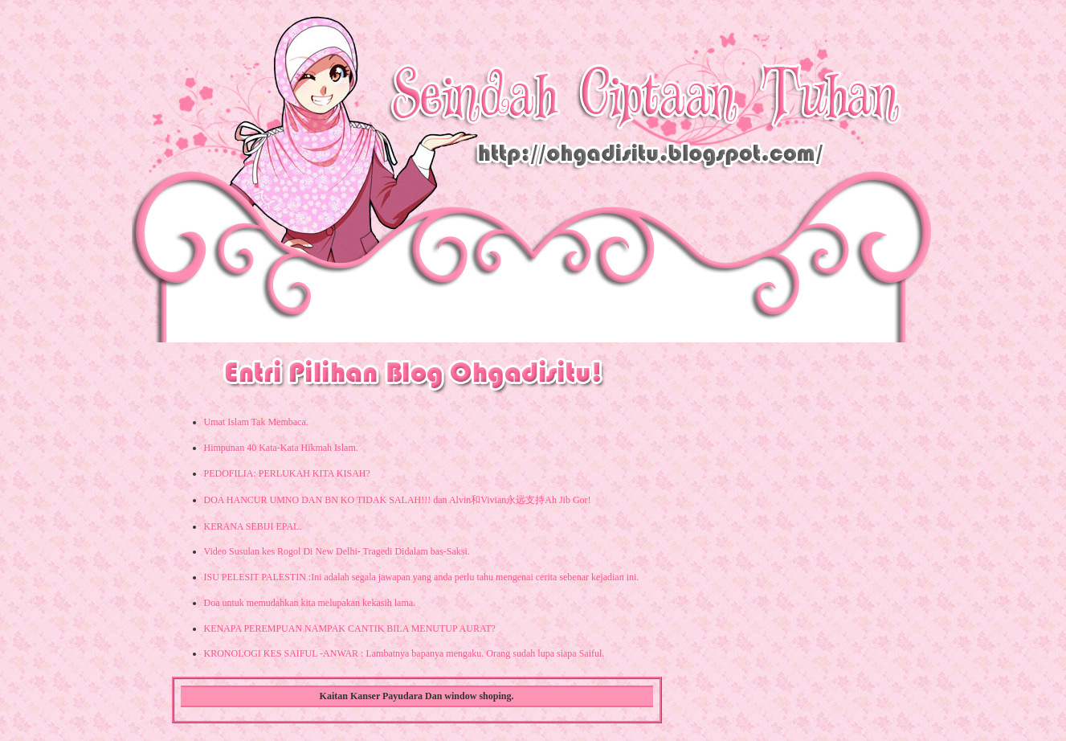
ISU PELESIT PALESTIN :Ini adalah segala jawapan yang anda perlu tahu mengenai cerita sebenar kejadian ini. (421, 577)
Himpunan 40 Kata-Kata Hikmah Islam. (281, 447)
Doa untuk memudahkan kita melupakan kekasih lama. (310, 602)
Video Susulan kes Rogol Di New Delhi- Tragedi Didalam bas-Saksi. (337, 551)
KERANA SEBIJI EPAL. (253, 526)
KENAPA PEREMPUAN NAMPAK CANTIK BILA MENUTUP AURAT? (350, 628)
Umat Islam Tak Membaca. (256, 422)
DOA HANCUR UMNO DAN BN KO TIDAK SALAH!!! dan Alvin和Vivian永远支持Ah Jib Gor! (397, 500)
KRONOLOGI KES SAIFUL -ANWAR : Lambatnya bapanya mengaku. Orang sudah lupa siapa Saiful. (404, 653)
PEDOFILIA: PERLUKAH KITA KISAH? (287, 473)
